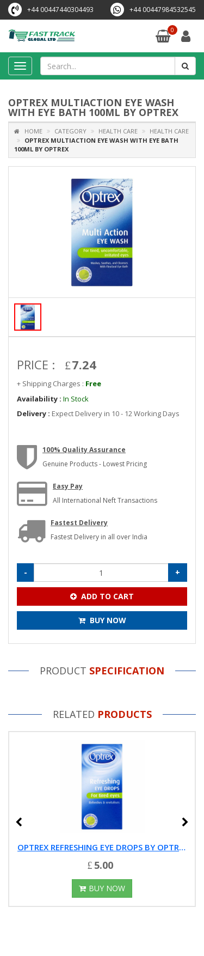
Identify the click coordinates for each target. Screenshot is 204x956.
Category (70, 131)
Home (28, 131)
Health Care (117, 131)
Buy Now (102, 620)
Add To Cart (102, 596)
